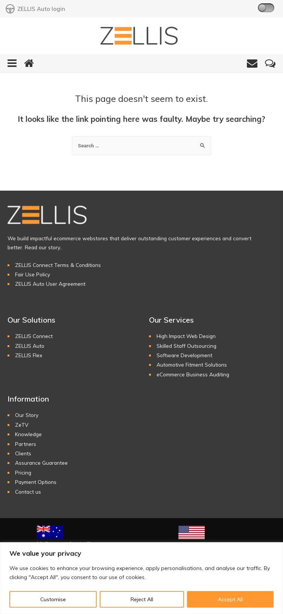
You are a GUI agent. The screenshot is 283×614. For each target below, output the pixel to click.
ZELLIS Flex (28, 355)
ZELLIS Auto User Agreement (50, 284)
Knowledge (28, 434)
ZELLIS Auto (29, 346)
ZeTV (22, 425)
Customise (53, 599)
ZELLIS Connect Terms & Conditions (58, 265)
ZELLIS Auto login (35, 9)
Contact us (28, 492)
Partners (25, 444)
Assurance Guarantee (41, 463)
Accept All (230, 599)
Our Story (26, 415)
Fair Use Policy (32, 274)
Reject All (142, 599)
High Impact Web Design (186, 336)
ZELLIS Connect (34, 336)
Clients (23, 453)
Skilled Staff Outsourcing (186, 346)
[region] (141, 578)
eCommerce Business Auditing (193, 374)
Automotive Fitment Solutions (192, 365)
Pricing (23, 473)
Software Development (184, 355)
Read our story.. (43, 247)
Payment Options (35, 482)
